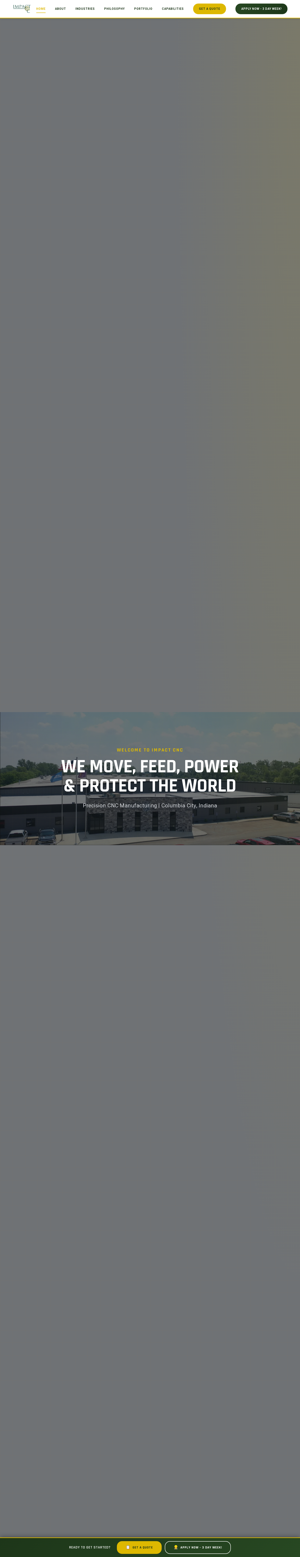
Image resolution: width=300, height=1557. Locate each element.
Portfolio (143, 8)
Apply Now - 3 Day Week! (261, 8)
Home (41, 8)
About (60, 8)
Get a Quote (209, 8)
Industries (85, 8)
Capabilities (173, 8)
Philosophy (114, 8)
